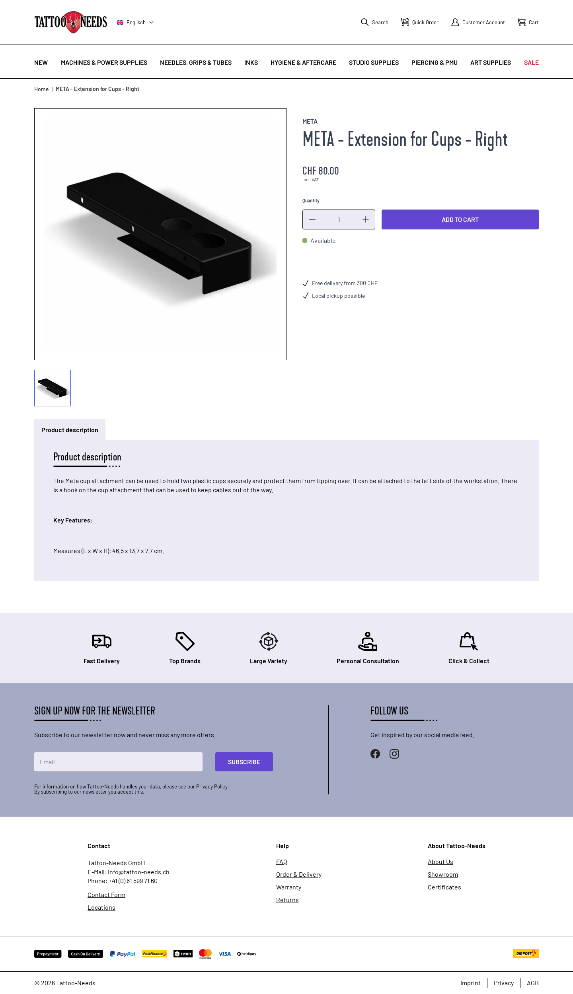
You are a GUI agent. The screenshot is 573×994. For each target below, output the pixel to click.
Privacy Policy (212, 786)
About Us (440, 861)
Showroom (443, 874)
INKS (251, 62)
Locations (101, 907)
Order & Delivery (299, 874)
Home (41, 88)
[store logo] (70, 22)
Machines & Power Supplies (104, 62)
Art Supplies (490, 62)
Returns (287, 900)
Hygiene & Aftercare (303, 62)
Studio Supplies (374, 62)
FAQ (281, 861)
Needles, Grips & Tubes (196, 62)
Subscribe (244, 761)
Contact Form (106, 894)
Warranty (288, 887)
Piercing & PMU (434, 62)
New (41, 62)
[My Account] (478, 22)
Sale (531, 62)
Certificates (444, 887)
